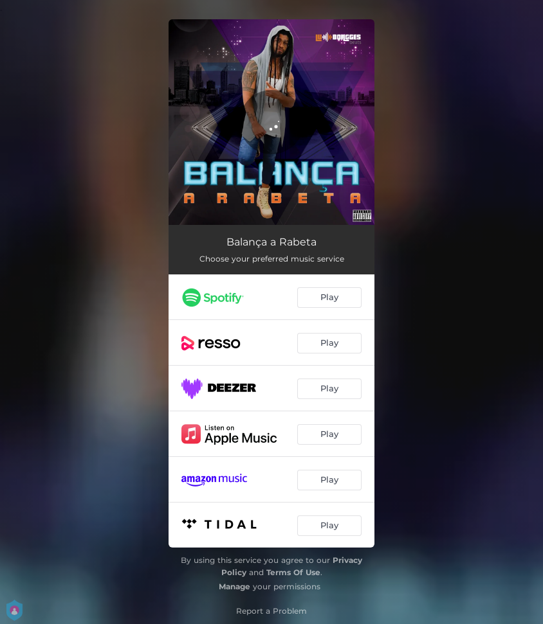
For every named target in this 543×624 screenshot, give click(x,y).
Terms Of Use (293, 572)
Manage (234, 586)
